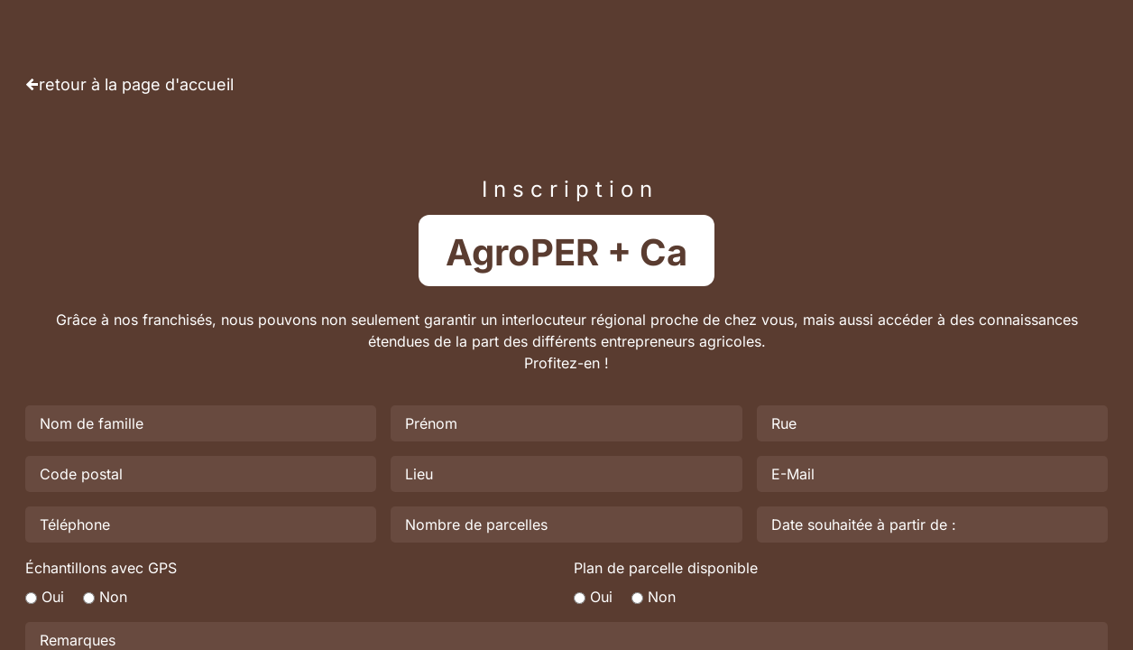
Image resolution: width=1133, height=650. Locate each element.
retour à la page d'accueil (136, 84)
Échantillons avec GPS (101, 568)
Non (113, 597)
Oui (52, 597)
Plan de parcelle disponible (666, 568)
